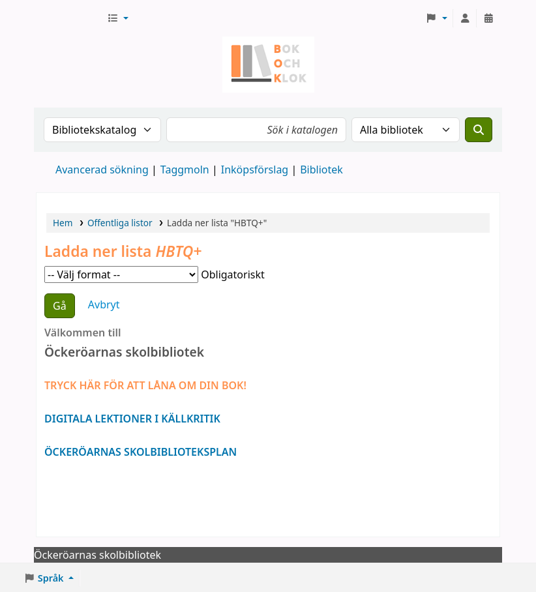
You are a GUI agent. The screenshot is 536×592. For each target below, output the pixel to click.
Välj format (121, 274)
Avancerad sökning (102, 169)
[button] (118, 18)
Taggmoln (184, 169)
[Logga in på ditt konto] (465, 18)
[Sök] (478, 129)
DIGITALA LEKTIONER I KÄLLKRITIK (132, 418)
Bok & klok (69, 18)
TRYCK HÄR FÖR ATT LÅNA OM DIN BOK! (145, 385)
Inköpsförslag (254, 169)
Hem (62, 222)
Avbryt (104, 304)
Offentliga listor (120, 222)
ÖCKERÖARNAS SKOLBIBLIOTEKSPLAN (140, 452)
